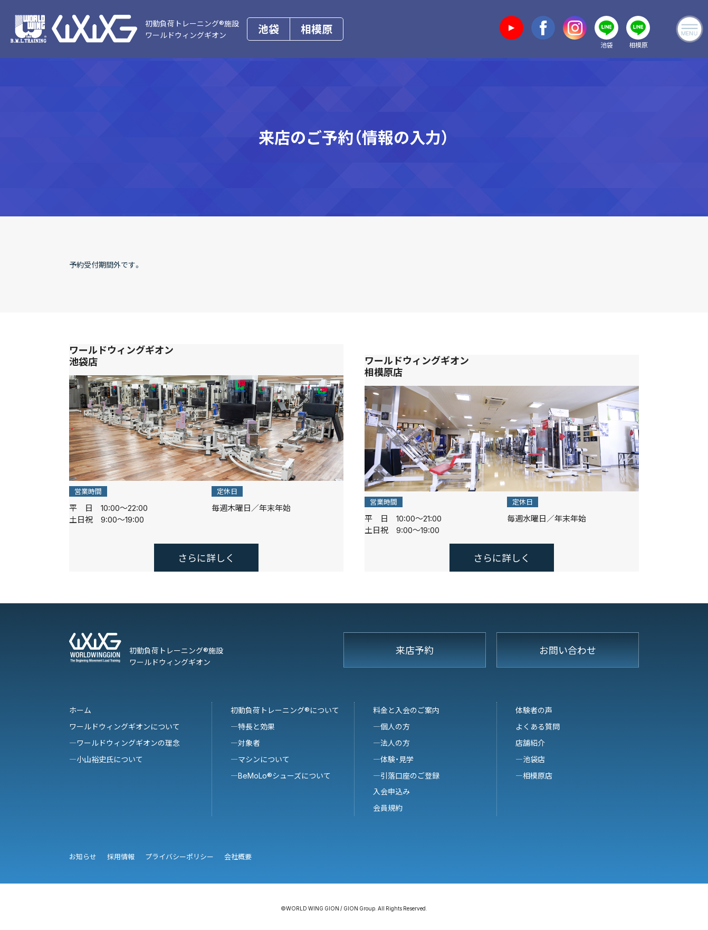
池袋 (268, 28)
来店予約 (415, 644)
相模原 (316, 28)
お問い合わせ (567, 644)
